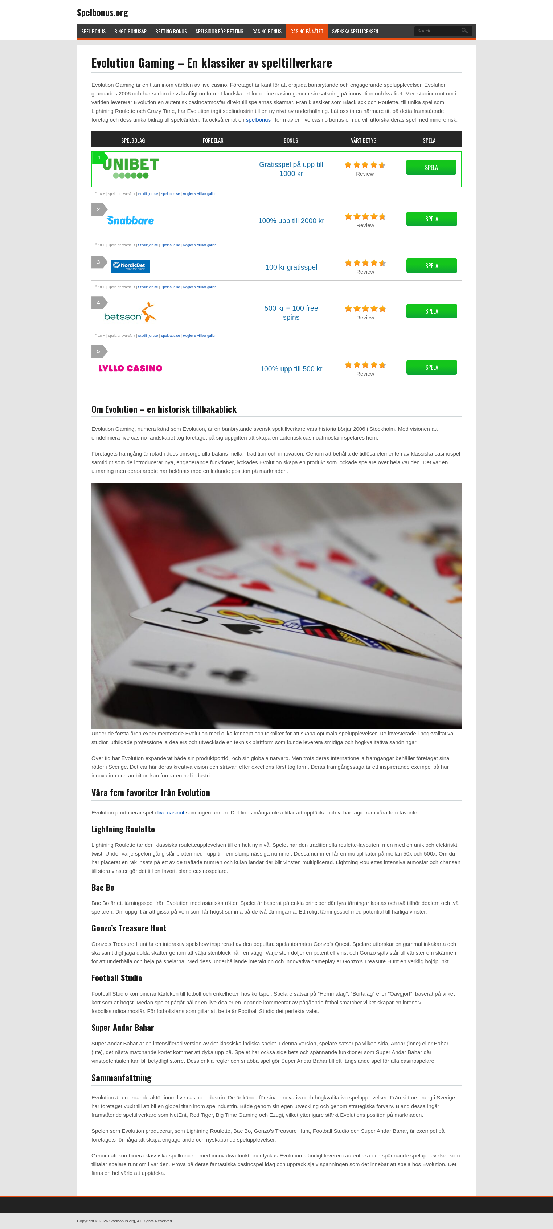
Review (365, 174)
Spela (431, 167)
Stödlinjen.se (148, 194)
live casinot (170, 812)
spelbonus (258, 120)
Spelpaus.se (170, 194)
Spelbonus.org (102, 12)
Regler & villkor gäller (199, 194)
